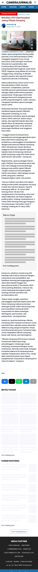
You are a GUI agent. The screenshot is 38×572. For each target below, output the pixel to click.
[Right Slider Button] (36, 7)
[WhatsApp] (26, 381)
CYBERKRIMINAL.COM (14, 549)
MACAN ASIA (19, 556)
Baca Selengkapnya (19, 532)
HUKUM (31, 7)
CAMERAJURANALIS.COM (12, 52)
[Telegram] (19, 381)
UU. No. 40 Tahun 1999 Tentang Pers (19, 565)
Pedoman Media (26, 561)
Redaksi (16, 561)
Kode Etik (9, 561)
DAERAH (23, 7)
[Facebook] (5, 381)
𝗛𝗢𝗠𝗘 (4, 7)
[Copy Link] (33, 381)
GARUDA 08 (27, 549)
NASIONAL (13, 7)
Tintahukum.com (28, 553)
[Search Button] (35, 2)
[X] (12, 381)
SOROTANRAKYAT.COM (12, 553)
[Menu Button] (3, 2)
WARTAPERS (25, 545)
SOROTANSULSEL (14, 545)
